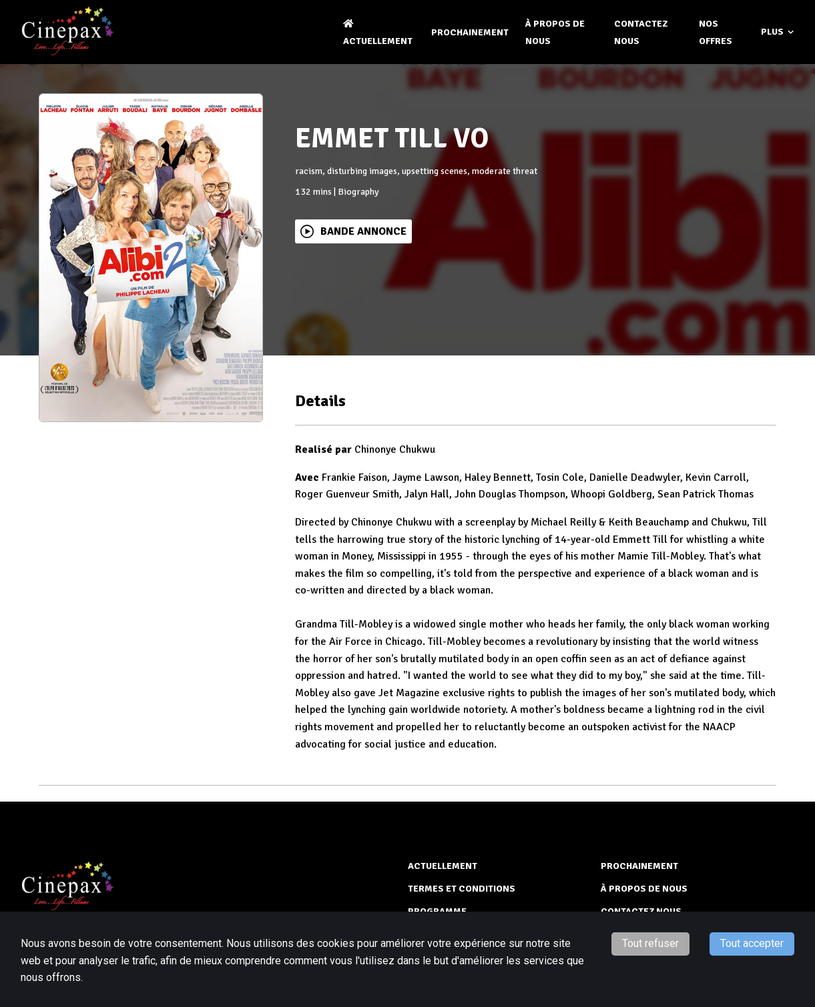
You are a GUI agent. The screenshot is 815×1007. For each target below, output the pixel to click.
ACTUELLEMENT (442, 866)
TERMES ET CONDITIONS (461, 888)
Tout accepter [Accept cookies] (752, 943)
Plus (777, 32)
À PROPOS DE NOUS (644, 888)
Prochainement (470, 32)
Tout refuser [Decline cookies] (650, 943)
